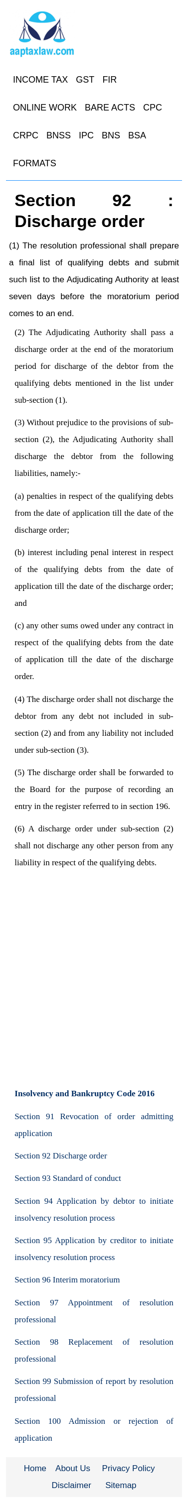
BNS (111, 135)
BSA (137, 135)
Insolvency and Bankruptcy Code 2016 (84, 1093)
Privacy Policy (128, 1468)
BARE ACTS (110, 108)
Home (35, 1468)
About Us (72, 1468)
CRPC (25, 135)
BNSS (58, 135)
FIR (109, 80)
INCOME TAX (40, 80)
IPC (86, 135)
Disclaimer (71, 1485)
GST (85, 80)
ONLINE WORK (45, 108)
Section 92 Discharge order (60, 1155)
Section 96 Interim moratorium (67, 1279)
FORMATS (34, 163)
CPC (152, 108)
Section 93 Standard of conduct (67, 1178)
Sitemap (120, 1485)
